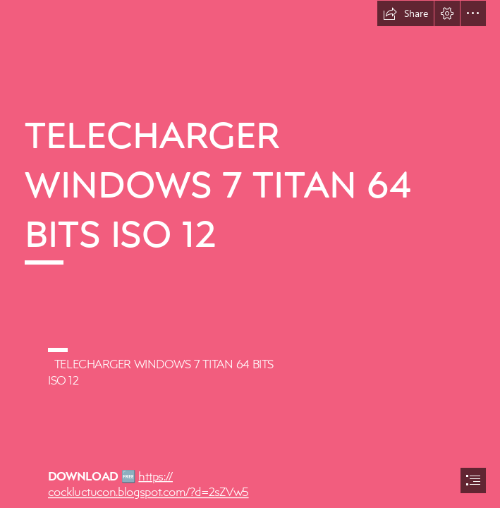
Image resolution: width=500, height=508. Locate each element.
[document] (250, 254)
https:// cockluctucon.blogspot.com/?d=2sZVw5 (148, 483)
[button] (405, 13)
